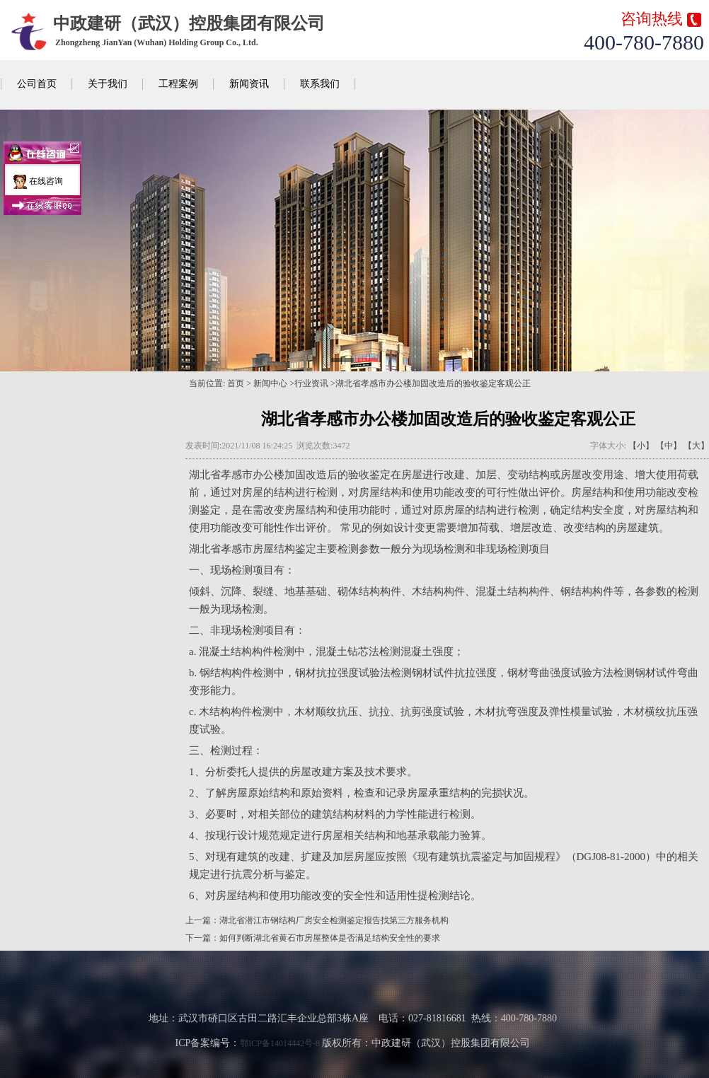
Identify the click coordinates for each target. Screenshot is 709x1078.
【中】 (668, 446)
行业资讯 (311, 383)
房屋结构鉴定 (284, 549)
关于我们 (107, 84)
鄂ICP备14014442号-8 (280, 1043)
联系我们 (320, 84)
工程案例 (178, 84)
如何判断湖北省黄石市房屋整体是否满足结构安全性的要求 (329, 938)
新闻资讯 (249, 84)
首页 (235, 383)
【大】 (696, 446)
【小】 (641, 446)
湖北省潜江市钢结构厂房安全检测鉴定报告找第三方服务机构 (334, 920)
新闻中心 (270, 383)
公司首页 (37, 84)
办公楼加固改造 (290, 474)
